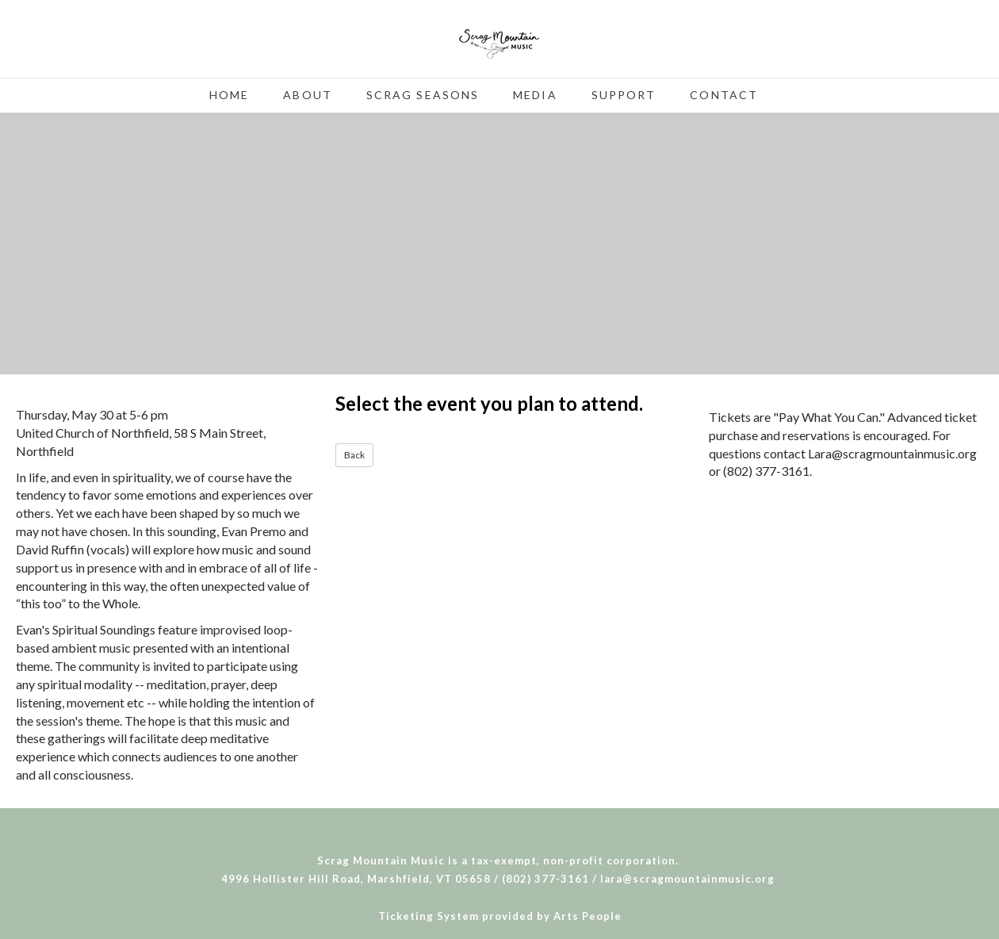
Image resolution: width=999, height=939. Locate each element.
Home (229, 95)
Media (535, 95)
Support (623, 95)
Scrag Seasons (422, 95)
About (307, 95)
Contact (724, 95)
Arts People (587, 916)
